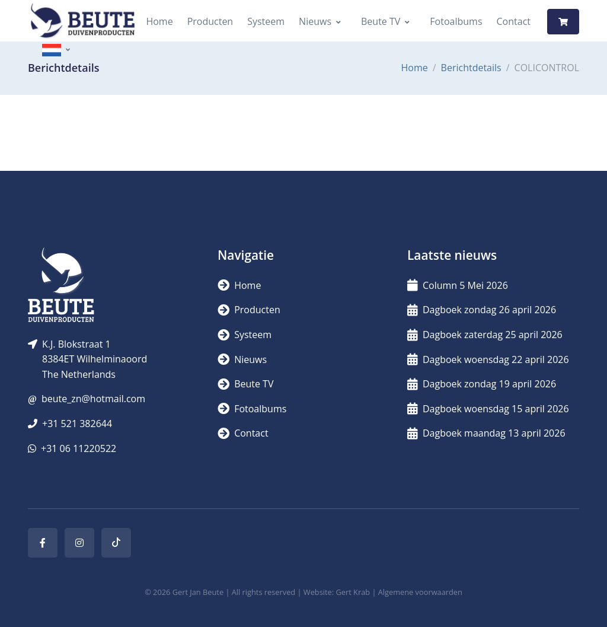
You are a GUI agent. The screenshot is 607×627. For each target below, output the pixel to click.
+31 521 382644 (77, 423)
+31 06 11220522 (78, 448)
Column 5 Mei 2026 (457, 285)
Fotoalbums (456, 21)
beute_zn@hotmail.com (93, 398)
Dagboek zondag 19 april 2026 (481, 383)
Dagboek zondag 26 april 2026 (481, 309)
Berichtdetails (471, 67)
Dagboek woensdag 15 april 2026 (488, 408)
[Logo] (82, 21)
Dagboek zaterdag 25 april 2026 (485, 334)
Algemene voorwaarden (420, 592)
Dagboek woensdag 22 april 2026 (488, 359)
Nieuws (315, 21)
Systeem (266, 21)
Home (159, 21)
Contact (514, 21)
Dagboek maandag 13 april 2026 (486, 433)
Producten (210, 21)
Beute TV (380, 21)
